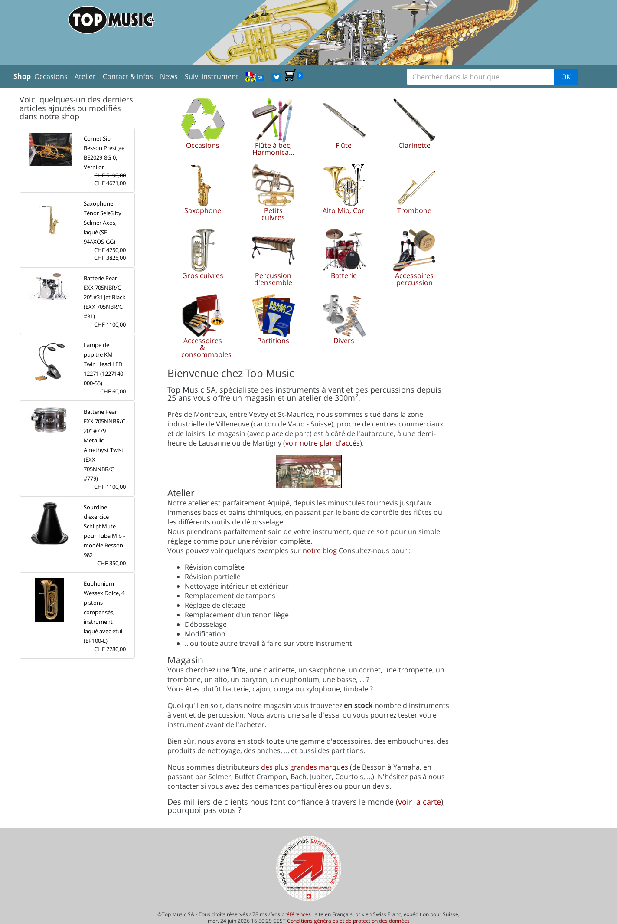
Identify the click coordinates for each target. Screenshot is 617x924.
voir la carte (419, 801)
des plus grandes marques (304, 767)
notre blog (320, 550)
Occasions (51, 76)
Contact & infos (128, 76)
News (169, 76)
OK (566, 77)
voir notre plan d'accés (322, 443)
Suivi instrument (211, 76)
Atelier (85, 76)
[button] (203, 128)
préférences (296, 914)
